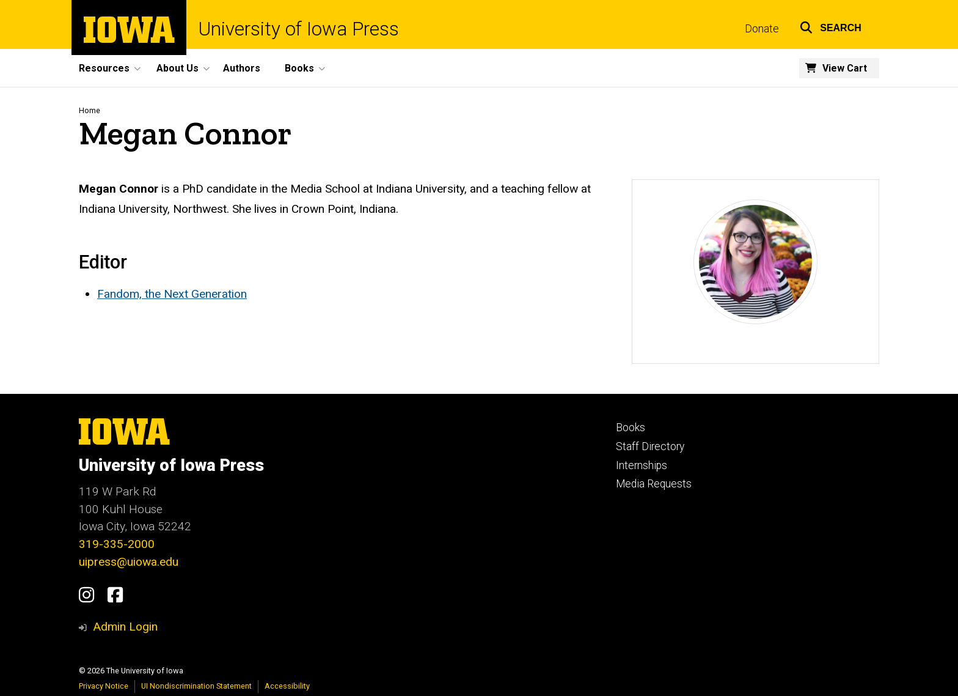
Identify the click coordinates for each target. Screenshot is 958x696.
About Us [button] (177, 68)
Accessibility (287, 685)
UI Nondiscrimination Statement (196, 685)
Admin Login (125, 627)
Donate (762, 29)
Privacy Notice (103, 685)
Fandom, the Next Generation (172, 294)
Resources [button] (104, 68)
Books (630, 427)
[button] (830, 26)
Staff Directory (650, 446)
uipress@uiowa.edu (128, 562)
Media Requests (654, 484)
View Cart (844, 68)
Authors (241, 68)
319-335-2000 (117, 544)
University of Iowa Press (299, 29)
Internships (641, 465)
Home (89, 110)
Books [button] (299, 68)
